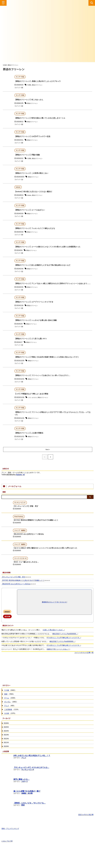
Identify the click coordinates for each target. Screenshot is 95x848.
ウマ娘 (6, 693)
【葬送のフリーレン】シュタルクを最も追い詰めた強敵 (36, 323)
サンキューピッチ (27, 772)
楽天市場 (7, 619)
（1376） (10, 716)
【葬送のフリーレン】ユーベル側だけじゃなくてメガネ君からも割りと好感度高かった (49, 247)
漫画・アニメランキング (10, 830)
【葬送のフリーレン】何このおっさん (29, 100)
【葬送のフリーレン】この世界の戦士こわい (32, 173)
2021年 (6, 745)
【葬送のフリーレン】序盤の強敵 (27, 155)
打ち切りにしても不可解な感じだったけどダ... (63, 640)
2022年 (6, 741)
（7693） (9, 696)
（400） (9, 708)
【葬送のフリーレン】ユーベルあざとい (30, 210)
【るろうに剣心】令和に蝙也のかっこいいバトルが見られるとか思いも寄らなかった (47, 551)
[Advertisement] (46, 671)
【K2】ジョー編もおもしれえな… (26, 565)
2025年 (6, 730)
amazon (7, 614)
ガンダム (7, 704)
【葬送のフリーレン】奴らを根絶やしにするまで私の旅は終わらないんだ (44, 265)
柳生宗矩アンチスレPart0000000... (65, 636)
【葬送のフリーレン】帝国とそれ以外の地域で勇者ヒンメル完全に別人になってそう (48, 360)
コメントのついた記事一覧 (84, 655)
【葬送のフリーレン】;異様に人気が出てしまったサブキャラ (38, 81)
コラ (29, 400)
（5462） (10, 693)
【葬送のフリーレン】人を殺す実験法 (29, 436)
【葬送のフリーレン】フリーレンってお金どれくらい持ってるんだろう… (44, 378)
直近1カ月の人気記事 (86, 817)
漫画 (5, 697)
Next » (48, 452)
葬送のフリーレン (39, 85)
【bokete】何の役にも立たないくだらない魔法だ (34, 192)
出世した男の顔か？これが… (53, 633)
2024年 (6, 734)
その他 (6, 716)
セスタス (35, 400)
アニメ (6, 708)
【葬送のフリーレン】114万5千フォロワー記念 (33, 137)
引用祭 (29, 85)
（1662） (11, 704)
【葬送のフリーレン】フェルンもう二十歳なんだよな (35, 228)
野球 (23, 808)
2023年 (6, 737)
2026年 (6, 726)
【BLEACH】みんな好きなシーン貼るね (29, 537)
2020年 (6, 749)
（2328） (10, 700)
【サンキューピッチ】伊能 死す (26, 509)
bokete (29, 195)
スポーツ (24, 784)
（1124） (11, 712)
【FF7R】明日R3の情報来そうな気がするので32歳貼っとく (37, 523)
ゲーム (6, 701)
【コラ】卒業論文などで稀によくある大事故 (32, 397)
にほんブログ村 (7, 843)
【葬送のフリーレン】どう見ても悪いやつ (31, 341)
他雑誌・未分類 (27, 796)
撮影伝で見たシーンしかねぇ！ (58, 652)
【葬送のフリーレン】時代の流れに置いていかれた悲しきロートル (41, 118)
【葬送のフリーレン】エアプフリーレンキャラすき (35, 305)
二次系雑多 (8, 712)
